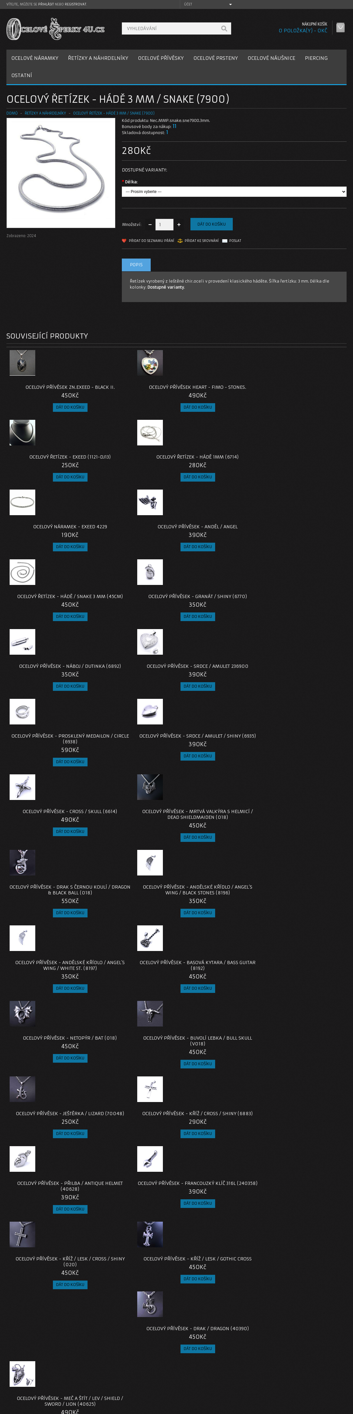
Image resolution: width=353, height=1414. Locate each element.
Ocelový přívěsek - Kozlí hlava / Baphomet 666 (134, 1185)
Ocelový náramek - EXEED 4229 (49, 463)
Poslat (235, 241)
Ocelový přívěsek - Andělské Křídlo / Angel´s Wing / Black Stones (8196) (304, 619)
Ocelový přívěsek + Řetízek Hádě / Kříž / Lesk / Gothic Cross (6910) (49, 938)
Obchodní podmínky (31, 1380)
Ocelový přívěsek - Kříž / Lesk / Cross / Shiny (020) (49, 854)
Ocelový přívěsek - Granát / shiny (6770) (304, 465)
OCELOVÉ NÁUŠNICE (271, 58)
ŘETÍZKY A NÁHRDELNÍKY (98, 58)
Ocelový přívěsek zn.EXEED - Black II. (49, 390)
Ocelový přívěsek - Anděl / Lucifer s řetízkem (304, 1267)
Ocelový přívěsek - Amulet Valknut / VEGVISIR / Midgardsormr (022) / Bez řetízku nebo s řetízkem (304, 1023)
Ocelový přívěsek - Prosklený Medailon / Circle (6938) (219, 541)
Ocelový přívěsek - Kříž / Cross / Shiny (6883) (134, 779)
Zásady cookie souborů (35, 1388)
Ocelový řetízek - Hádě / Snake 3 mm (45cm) (219, 465)
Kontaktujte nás (143, 1365)
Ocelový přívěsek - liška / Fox (134, 1101)
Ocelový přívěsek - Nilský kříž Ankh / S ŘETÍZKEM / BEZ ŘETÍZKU (134, 1267)
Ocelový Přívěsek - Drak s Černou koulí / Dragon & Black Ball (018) (219, 619)
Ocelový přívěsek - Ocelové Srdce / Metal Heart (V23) (304, 1185)
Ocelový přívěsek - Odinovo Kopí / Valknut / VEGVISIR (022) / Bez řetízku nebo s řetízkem (219, 1107)
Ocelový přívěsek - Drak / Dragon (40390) (219, 854)
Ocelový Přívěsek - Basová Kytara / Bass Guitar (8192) (134, 698)
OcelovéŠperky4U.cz (31, 1407)
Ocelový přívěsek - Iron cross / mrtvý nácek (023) (49, 1185)
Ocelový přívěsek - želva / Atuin (49, 1014)
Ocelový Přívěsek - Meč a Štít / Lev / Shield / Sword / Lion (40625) (304, 857)
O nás (17, 1365)
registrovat (75, 4)
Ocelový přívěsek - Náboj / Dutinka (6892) (49, 541)
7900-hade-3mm (23, 1320)
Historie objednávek (263, 1373)
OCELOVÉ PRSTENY (215, 58)
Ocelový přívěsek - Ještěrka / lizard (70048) (48, 779)
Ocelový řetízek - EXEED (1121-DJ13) (219, 390)
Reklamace (138, 1373)
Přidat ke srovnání (202, 241)
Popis (136, 265)
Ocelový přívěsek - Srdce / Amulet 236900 (134, 541)
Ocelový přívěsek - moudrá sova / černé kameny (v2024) (219, 1267)
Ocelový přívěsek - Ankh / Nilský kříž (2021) (304, 936)
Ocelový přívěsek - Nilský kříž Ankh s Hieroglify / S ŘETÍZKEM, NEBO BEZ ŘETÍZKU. (219, 1188)
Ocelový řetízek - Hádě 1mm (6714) (304, 390)
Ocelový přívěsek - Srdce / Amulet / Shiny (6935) (304, 541)
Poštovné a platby (30, 1373)
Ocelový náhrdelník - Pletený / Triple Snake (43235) (49, 1267)
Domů (12, 113)
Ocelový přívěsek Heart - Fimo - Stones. (134, 390)
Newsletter (254, 1388)
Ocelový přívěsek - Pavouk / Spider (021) (134, 1017)
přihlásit (46, 4)
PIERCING (316, 58)
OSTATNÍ (21, 75)
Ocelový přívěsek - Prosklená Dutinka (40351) (134, 936)
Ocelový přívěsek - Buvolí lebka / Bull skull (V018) (304, 698)
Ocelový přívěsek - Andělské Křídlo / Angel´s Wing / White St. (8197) (49, 700)
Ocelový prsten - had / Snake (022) (219, 1017)
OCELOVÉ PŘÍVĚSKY (161, 58)
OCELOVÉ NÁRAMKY (34, 58)
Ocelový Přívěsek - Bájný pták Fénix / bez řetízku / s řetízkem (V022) (304, 1107)
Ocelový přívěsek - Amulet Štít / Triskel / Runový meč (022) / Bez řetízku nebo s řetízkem (49, 1107)
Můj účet (252, 1365)
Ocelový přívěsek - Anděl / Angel (134, 465)
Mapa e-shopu (141, 1380)
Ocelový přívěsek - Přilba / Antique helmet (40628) (219, 779)
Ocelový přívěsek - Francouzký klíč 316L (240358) (304, 779)
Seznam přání (256, 1380)
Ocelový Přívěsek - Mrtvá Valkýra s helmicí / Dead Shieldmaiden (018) (134, 619)
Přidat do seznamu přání (151, 241)
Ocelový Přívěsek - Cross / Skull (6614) (49, 616)
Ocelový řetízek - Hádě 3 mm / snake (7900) (114, 113)
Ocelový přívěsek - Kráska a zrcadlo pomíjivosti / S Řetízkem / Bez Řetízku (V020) (219, 938)
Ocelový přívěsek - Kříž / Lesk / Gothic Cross (134, 854)
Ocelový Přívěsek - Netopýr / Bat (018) (219, 698)
